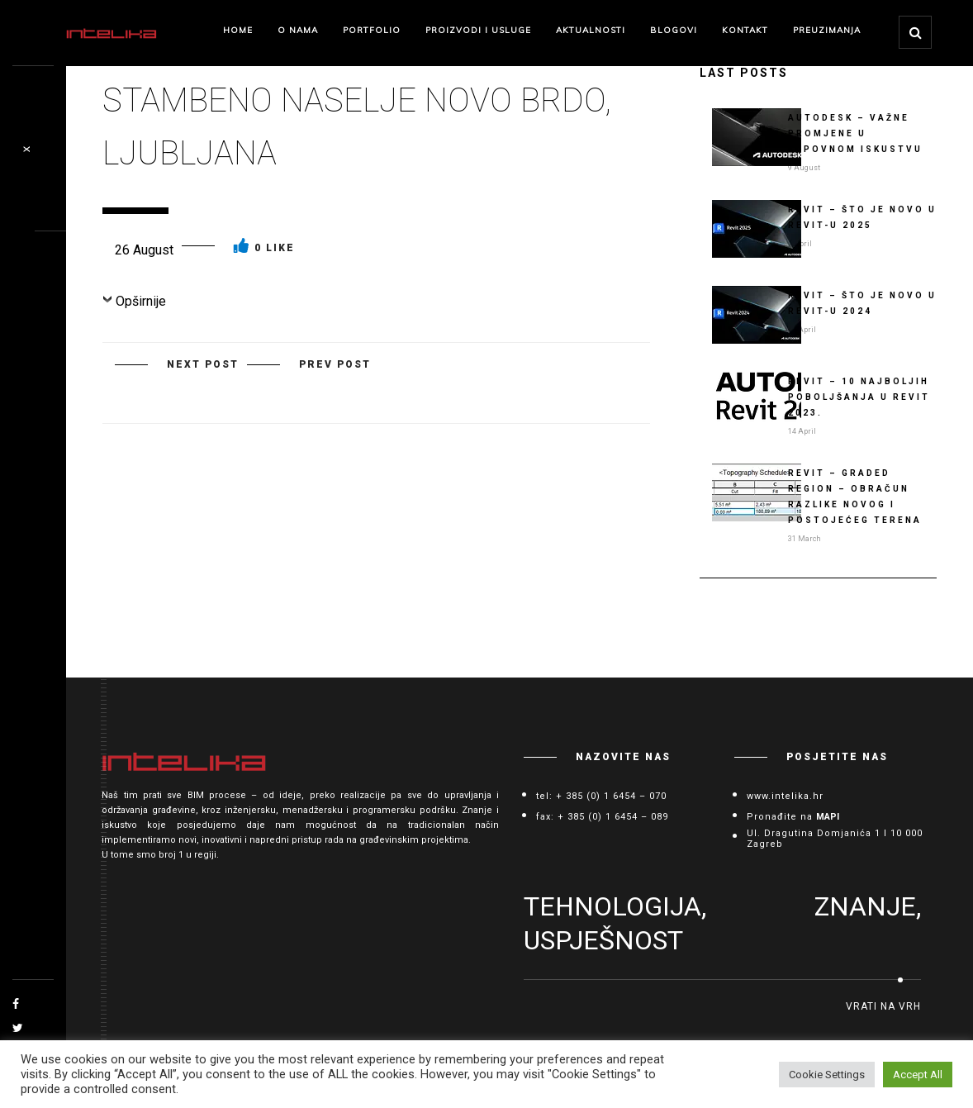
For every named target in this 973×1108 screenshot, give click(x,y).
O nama (298, 30)
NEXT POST (203, 364)
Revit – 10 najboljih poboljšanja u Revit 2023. (859, 397)
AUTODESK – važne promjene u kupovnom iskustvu (855, 133)
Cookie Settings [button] (827, 1074)
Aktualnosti (590, 30)
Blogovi (673, 30)
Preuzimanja (827, 30)
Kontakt (745, 30)
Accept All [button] (917, 1074)
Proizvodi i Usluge (478, 30)
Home (238, 30)
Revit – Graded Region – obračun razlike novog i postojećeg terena (855, 496)
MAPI (827, 816)
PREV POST (335, 364)
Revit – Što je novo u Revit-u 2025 (862, 217)
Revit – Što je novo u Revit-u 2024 (862, 303)
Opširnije (141, 301)
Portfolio (372, 30)
